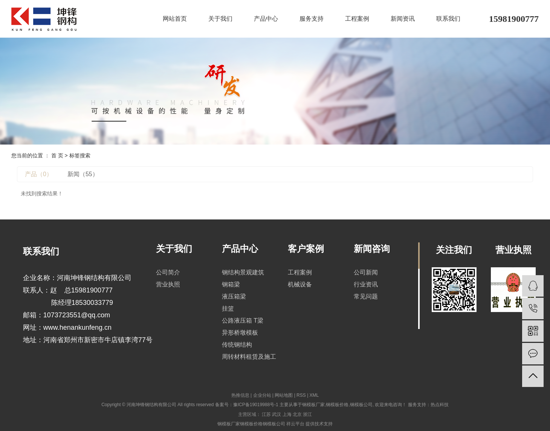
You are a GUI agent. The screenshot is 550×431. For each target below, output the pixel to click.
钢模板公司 (361, 404)
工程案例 (357, 18)
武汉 (276, 414)
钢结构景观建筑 (243, 272)
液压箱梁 (234, 296)
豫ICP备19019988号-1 (255, 404)
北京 (297, 414)
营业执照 (168, 284)
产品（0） (38, 174)
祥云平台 (295, 423)
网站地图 (284, 395)
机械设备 (300, 284)
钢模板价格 (337, 404)
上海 (287, 414)
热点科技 (440, 404)
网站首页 (175, 18)
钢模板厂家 (313, 404)
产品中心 (266, 18)
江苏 (266, 414)
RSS (301, 395)
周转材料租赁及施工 (249, 356)
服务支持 (311, 18)
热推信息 (240, 395)
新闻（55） (82, 174)
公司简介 (168, 272)
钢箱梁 (231, 284)
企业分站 (262, 395)
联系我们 (448, 18)
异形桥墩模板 (240, 332)
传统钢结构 (237, 344)
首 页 (57, 155)
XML (314, 395)
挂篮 (228, 308)
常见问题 (366, 296)
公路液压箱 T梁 (242, 320)
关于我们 (220, 18)
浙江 (307, 414)
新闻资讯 (403, 18)
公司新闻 (366, 272)
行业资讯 (366, 284)
